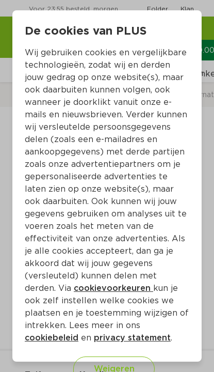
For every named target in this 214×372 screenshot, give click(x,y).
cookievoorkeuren (113, 288)
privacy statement (132, 338)
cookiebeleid (51, 338)
